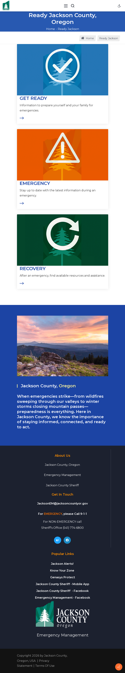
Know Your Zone (62, 570)
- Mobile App (62, 584)
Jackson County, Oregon (62, 464)
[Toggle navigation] (66, 6)
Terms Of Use (45, 665)
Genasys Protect (62, 577)
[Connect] (118, 667)
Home (50, 29)
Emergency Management (62, 475)
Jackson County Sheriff (62, 485)
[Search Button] (72, 5)
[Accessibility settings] (119, 6)
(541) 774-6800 (73, 527)
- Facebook (62, 591)
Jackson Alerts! (62, 563)
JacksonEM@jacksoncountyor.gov (62, 503)
